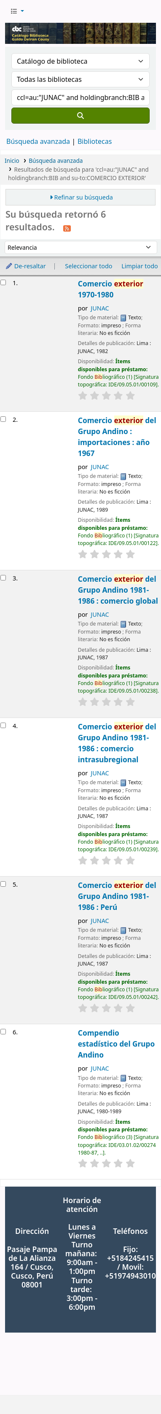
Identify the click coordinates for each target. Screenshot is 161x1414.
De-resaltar (25, 266)
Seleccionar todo (88, 266)
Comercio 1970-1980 (110, 289)
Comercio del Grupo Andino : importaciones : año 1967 (117, 437)
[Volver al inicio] (135, 1388)
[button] (17, 11)
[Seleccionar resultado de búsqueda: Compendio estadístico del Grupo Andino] (3, 1031)
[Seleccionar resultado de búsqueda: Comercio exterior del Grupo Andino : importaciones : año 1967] (3, 419)
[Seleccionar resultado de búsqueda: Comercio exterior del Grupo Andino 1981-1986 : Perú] (3, 884)
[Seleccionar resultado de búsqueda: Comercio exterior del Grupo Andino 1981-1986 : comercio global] (3, 577)
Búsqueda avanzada (38, 141)
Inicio (12, 161)
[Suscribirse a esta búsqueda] (67, 228)
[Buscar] (80, 116)
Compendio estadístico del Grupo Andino (116, 1044)
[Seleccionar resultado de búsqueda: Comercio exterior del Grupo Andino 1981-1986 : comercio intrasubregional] (3, 725)
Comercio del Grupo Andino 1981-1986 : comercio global (118, 590)
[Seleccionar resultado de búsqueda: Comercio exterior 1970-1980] (3, 282)
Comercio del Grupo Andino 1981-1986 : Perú (117, 896)
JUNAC (100, 308)
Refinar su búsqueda (83, 197)
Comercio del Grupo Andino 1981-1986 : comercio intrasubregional (117, 743)
